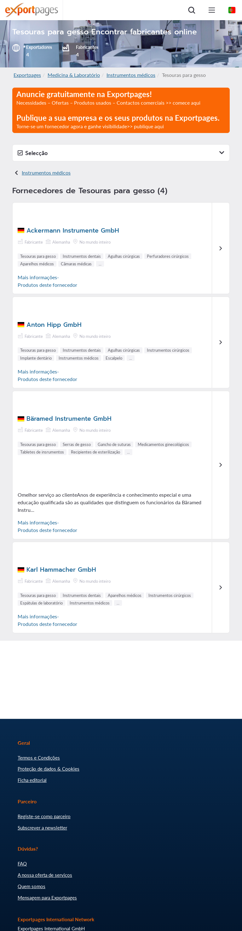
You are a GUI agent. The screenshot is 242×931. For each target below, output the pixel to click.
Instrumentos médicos (131, 75)
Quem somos (31, 886)
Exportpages (27, 75)
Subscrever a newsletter (42, 827)
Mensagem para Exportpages (47, 897)
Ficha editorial (32, 780)
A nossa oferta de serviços (45, 875)
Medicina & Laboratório (74, 75)
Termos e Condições (39, 757)
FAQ (22, 863)
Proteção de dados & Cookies (48, 769)
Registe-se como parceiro (44, 816)
